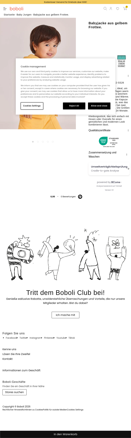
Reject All (74, 105)
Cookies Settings (32, 105)
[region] (65, 86)
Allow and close (99, 105)
